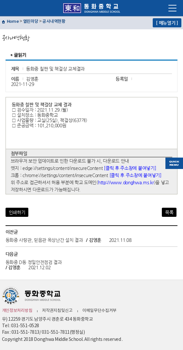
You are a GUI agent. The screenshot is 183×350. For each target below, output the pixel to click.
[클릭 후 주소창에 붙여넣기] (130, 168)
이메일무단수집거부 (99, 310)
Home (13, 21)
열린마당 (30, 21)
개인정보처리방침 (17, 310)
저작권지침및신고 (57, 310)
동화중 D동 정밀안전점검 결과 (34, 262)
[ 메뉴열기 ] (167, 22)
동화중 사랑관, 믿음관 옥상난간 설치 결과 (44, 240)
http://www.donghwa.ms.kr (126, 182)
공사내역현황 (53, 21)
